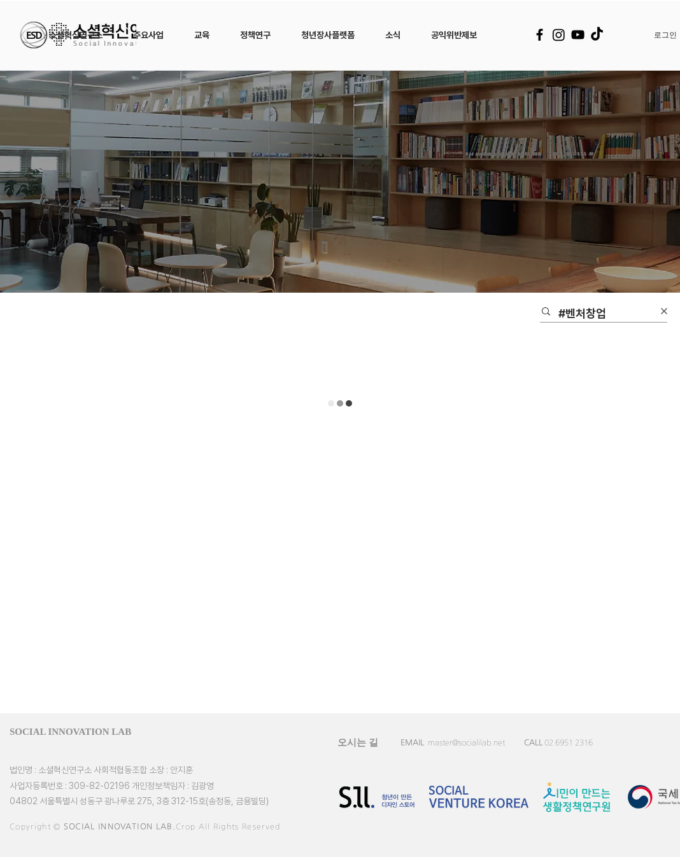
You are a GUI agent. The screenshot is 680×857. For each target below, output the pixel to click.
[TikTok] (597, 35)
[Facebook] (540, 35)
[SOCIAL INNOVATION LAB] (90, 732)
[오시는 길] (358, 742)
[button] (76, 35)
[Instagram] (559, 35)
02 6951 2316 (568, 742)
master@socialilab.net (466, 742)
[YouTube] (578, 35)
